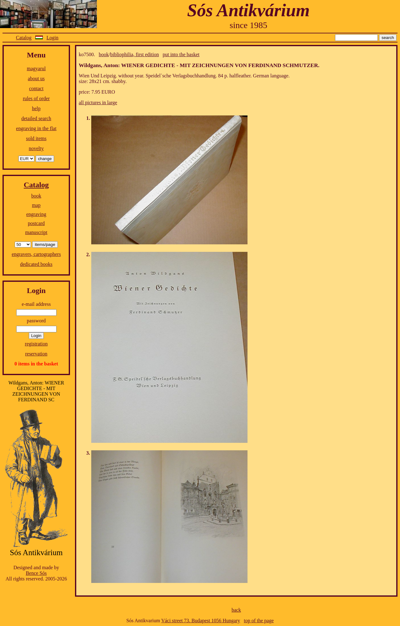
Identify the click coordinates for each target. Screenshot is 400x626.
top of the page (259, 620)
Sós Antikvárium (248, 10)
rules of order (36, 98)
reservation (36, 353)
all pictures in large (98, 102)
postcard (36, 223)
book (36, 195)
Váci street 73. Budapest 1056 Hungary (200, 620)
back (236, 610)
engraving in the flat (36, 128)
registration (36, 343)
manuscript (36, 232)
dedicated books (36, 264)
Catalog (24, 37)
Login (52, 37)
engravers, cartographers (36, 254)
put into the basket (180, 54)
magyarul (36, 68)
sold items (36, 138)
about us (36, 78)
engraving (36, 214)
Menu (36, 55)
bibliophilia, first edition (134, 54)
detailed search (36, 118)
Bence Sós (36, 573)
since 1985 (249, 25)
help (36, 108)
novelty (36, 148)
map (36, 205)
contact (36, 88)
